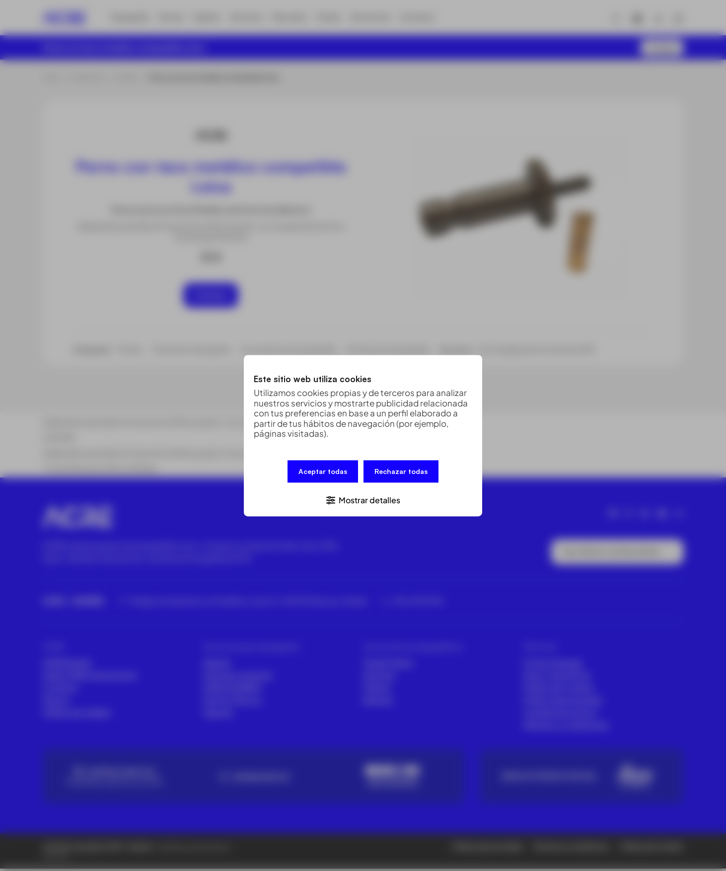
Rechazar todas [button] (401, 472)
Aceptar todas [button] (322, 472)
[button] (363, 498)
